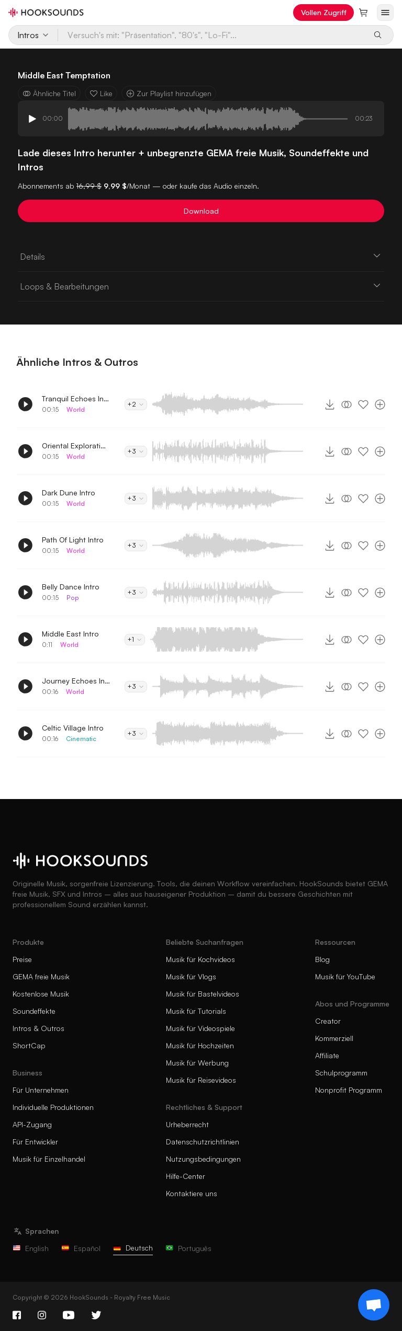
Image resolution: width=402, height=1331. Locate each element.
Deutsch (133, 1247)
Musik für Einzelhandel (49, 1158)
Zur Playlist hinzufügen (168, 93)
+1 (134, 639)
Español (80, 1248)
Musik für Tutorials (196, 1010)
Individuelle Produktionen (53, 1107)
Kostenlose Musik (41, 993)
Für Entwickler (35, 1141)
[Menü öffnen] (385, 12)
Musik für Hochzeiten (200, 1045)
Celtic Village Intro (73, 727)
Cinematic (81, 739)
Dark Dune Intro (68, 492)
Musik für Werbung (197, 1062)
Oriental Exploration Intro (76, 445)
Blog (322, 959)
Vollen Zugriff (324, 12)
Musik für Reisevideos (201, 1079)
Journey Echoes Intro (76, 680)
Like (101, 93)
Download (201, 210)
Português (188, 1248)
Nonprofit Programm (348, 1089)
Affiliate (327, 1055)
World (75, 409)
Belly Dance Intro (70, 586)
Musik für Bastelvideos (202, 993)
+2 (135, 404)
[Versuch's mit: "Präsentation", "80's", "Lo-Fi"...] (211, 35)
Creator (328, 1020)
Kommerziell (334, 1038)
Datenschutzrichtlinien (202, 1141)
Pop (72, 597)
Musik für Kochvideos (200, 959)
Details (201, 256)
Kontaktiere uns (191, 1193)
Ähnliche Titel (49, 93)
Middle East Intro (70, 633)
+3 (135, 451)
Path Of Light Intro (73, 539)
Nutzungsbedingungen (203, 1158)
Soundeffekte (34, 1010)
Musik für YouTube (345, 976)
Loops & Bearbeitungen (201, 286)
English (31, 1248)
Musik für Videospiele (200, 1028)
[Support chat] (373, 1305)
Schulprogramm (341, 1072)
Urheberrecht (187, 1124)
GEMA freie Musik (41, 976)
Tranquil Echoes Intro (76, 398)
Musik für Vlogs (191, 976)
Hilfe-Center (185, 1176)
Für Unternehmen (41, 1089)
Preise (22, 959)
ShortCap (29, 1045)
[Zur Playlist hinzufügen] (380, 404)
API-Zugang (32, 1124)
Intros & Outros (38, 1028)
